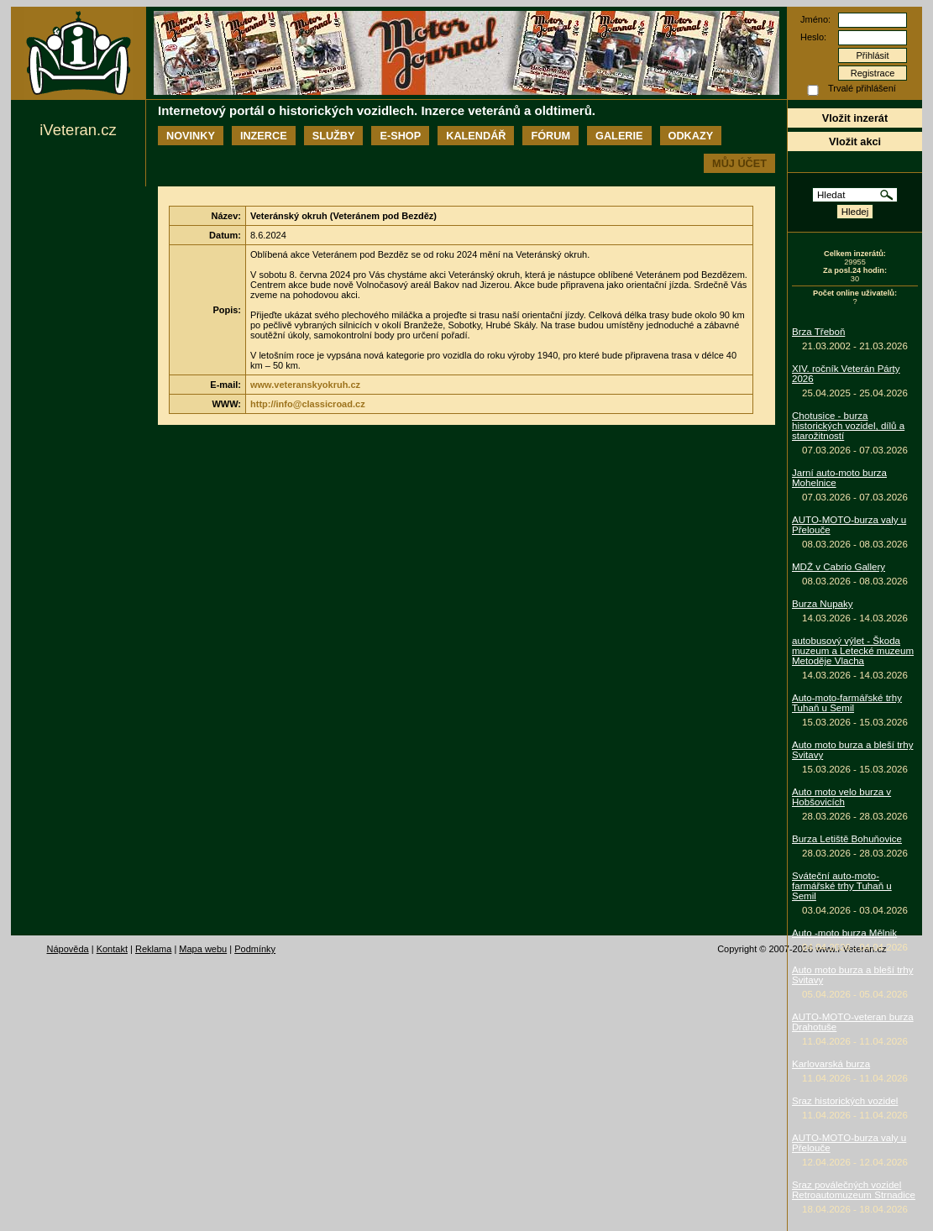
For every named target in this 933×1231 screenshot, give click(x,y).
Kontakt (112, 949)
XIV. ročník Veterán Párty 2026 (846, 374)
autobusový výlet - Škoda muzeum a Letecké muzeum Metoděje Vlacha (853, 651)
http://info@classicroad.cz (307, 404)
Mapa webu (203, 949)
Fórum (550, 135)
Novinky (190, 135)
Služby (333, 135)
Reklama (153, 949)
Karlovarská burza (831, 1064)
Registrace (873, 73)
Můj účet (739, 163)
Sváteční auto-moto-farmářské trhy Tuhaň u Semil (842, 886)
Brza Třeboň (818, 332)
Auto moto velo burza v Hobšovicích (841, 797)
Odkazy (691, 135)
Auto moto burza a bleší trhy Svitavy (852, 750)
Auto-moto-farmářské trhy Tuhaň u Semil (847, 703)
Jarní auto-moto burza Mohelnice (839, 478)
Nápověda (68, 949)
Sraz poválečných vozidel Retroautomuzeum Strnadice (853, 1190)
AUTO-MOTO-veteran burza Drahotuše (853, 1022)
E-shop (400, 135)
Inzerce (263, 135)
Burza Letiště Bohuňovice (847, 839)
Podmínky (254, 949)
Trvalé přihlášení (862, 88)
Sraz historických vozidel (845, 1101)
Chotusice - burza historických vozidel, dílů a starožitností (848, 426)
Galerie (618, 135)
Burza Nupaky (822, 604)
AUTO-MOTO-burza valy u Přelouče (849, 525)
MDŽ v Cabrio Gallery (838, 567)
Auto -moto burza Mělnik (844, 933)
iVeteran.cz (77, 130)
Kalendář (476, 135)
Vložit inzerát (855, 118)
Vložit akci (855, 141)
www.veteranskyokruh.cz (305, 385)
